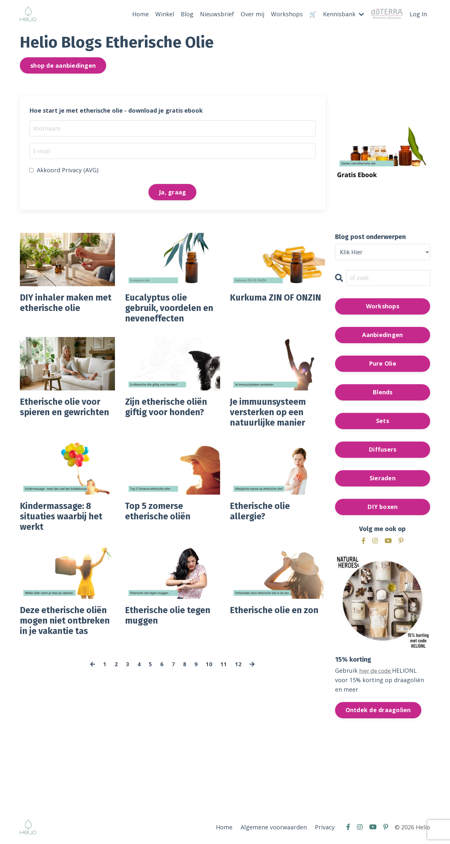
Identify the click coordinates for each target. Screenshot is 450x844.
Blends (383, 393)
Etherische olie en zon (270, 630)
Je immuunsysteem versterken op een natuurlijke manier (272, 419)
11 (223, 692)
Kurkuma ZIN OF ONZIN (266, 305)
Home (140, 14)
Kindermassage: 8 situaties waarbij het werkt (66, 527)
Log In (418, 14)
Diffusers (382, 450)
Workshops (287, 14)
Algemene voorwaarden (274, 828)
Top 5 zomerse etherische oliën (161, 521)
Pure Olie (382, 364)
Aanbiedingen (382, 336)
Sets (382, 422)
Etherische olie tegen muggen (172, 630)
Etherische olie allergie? (263, 521)
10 (209, 692)
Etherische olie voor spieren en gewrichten (64, 419)
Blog (187, 14)
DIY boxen (382, 508)
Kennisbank (343, 14)
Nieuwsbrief (217, 14)
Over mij (252, 14)
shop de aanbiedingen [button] (63, 65)
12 (238, 692)
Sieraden (383, 479)
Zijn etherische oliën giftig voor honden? (171, 413)
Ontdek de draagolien (378, 711)
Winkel (164, 14)
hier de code (377, 671)
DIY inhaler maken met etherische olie (63, 305)
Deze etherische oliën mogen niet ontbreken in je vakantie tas (58, 641)
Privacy (325, 828)
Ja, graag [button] (172, 192)
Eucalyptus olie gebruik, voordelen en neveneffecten (167, 311)
